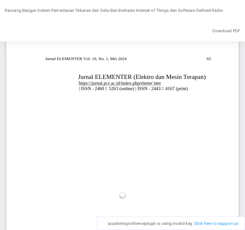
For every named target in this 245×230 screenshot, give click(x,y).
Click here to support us (216, 223)
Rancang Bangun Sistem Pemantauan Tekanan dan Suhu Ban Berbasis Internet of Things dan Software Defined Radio (114, 10)
